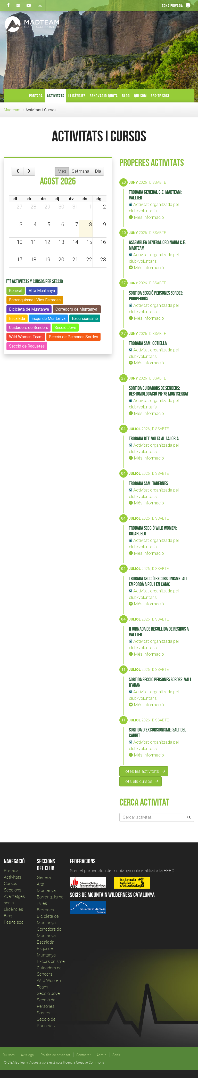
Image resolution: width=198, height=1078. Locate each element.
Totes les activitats (144, 771)
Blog (126, 95)
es (40, 5)
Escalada (45, 942)
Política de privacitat (55, 1054)
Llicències (77, 95)
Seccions (12, 890)
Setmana (80, 171)
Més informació (146, 217)
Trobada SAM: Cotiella (148, 343)
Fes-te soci (160, 95)
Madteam (12, 109)
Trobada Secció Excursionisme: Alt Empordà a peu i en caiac (158, 581)
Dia (98, 171)
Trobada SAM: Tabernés (148, 483)
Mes (61, 171)
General (44, 877)
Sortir (116, 1054)
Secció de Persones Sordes (46, 1006)
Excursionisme (51, 961)
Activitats (55, 95)
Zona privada (172, 5)
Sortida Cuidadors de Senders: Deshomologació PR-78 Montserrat (158, 391)
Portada (36, 95)
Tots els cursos (140, 781)
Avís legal (28, 1054)
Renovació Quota (104, 95)
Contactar (83, 1054)
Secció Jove (48, 993)
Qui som (140, 95)
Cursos (10, 883)
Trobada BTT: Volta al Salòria (154, 438)
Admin (101, 1054)
